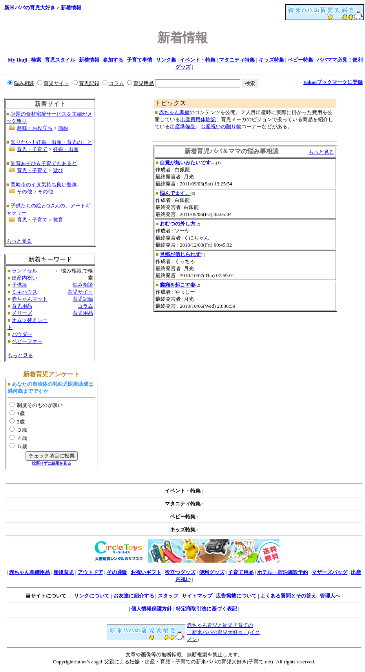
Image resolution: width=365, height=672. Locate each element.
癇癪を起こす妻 (177, 285)
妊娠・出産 (65, 149)
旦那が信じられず (180, 254)
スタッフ (168, 596)
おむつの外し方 (177, 224)
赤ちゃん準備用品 (29, 572)
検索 (36, 60)
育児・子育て (32, 149)
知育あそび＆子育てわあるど (44, 163)
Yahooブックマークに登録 (333, 82)
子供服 (19, 285)
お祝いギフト (146, 572)
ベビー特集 (300, 60)
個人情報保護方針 (151, 609)
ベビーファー (27, 341)
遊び (58, 170)
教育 (58, 220)
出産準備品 (182, 126)
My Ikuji (17, 60)
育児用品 (22, 306)
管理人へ (330, 596)
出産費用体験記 (198, 119)
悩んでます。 (175, 193)
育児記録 (83, 299)
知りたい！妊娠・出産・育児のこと (51, 142)
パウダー (22, 334)
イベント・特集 (197, 60)
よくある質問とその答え (288, 596)
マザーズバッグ (329, 572)
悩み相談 (83, 285)
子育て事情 (139, 60)
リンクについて (92, 596)
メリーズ (22, 313)
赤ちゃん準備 (174, 112)
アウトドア (90, 572)
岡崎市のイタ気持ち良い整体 (44, 184)
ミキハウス (24, 292)
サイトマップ (197, 596)
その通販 (117, 572)
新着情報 (71, 8)
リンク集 (166, 60)
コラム (85, 306)
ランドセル (24, 271)
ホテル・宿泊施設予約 (282, 572)
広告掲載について (236, 596)
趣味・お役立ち (35, 128)
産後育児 (63, 572)
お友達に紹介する (133, 596)
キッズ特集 (271, 60)
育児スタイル (60, 60)
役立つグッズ (180, 572)
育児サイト (80, 292)
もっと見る (19, 241)
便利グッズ (211, 572)
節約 (63, 128)
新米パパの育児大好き (29, 8)
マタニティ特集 (237, 60)
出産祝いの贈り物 (221, 126)
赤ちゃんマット (29, 299)
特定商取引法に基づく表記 (206, 609)
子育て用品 (241, 572)
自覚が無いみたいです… (188, 162)
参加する (113, 60)
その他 (24, 191)
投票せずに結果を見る (51, 463)
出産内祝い (24, 278)
